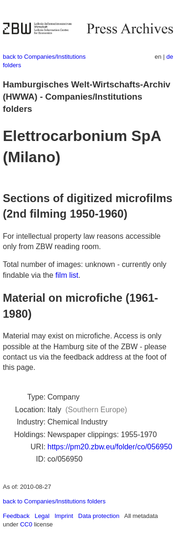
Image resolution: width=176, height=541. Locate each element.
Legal (42, 515)
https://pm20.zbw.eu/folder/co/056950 (109, 447)
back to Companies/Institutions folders (54, 501)
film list (66, 275)
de (170, 56)
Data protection (99, 515)
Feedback (16, 515)
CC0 (26, 524)
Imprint (63, 515)
